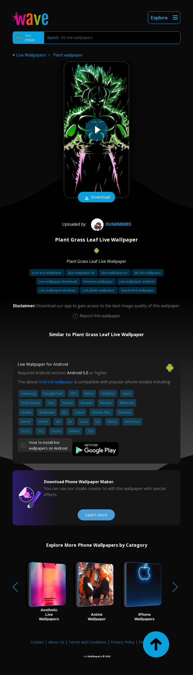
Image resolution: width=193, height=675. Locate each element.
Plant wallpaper (68, 55)
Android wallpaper (56, 382)
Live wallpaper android (136, 281)
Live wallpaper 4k (81, 272)
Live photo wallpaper (98, 290)
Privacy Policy (122, 641)
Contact (37, 641)
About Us (56, 641)
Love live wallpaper (47, 272)
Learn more (96, 515)
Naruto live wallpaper (137, 290)
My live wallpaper (147, 272)
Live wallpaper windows (57, 290)
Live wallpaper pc (114, 272)
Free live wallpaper (98, 281)
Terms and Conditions (88, 641)
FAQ (142, 641)
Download (96, 197)
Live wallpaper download (58, 281)
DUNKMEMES (110, 224)
